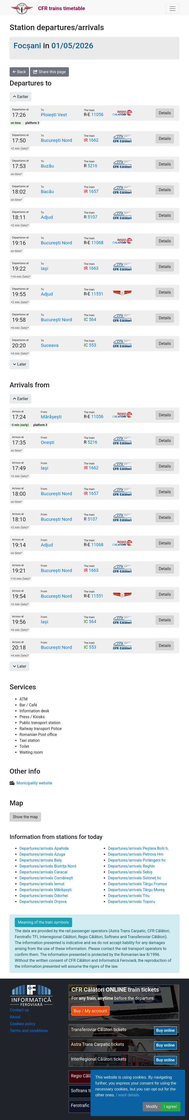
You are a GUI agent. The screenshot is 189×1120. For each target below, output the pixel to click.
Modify (152, 1106)
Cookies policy (22, 1023)
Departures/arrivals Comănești (46, 878)
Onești (47, 442)
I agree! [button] (170, 1106)
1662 (94, 140)
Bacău (47, 191)
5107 (92, 217)
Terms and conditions (29, 1030)
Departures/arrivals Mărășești (45, 889)
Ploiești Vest (54, 115)
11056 (97, 114)
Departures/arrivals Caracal (43, 872)
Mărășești (51, 417)
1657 (94, 191)
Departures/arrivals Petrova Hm (135, 854)
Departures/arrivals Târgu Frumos (137, 884)
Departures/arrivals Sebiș (130, 872)
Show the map (25, 817)
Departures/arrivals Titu (128, 895)
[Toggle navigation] (172, 9)
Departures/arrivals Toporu (131, 901)
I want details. (128, 1095)
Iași (44, 268)
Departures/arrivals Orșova (42, 901)
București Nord (56, 140)
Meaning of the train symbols (43, 922)
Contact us (19, 1010)
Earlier (20, 96)
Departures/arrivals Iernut (41, 884)
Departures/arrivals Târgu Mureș (136, 889)
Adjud (47, 217)
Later (19, 364)
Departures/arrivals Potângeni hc (137, 860)
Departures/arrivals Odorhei (43, 895)
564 (92, 319)
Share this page (49, 71)
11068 (97, 242)
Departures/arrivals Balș (40, 860)
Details (165, 113)
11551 (97, 293)
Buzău (47, 166)
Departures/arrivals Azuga (42, 854)
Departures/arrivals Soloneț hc (134, 878)
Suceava (50, 345)
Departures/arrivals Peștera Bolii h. (138, 848)
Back (19, 71)
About (15, 1017)
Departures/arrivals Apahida (44, 848)
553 (92, 345)
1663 (94, 268)
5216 (92, 165)
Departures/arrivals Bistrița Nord (47, 866)
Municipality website (34, 783)
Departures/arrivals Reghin (131, 866)
